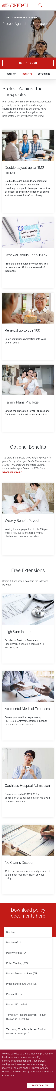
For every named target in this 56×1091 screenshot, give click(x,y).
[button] (48, 5)
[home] (15, 5)
